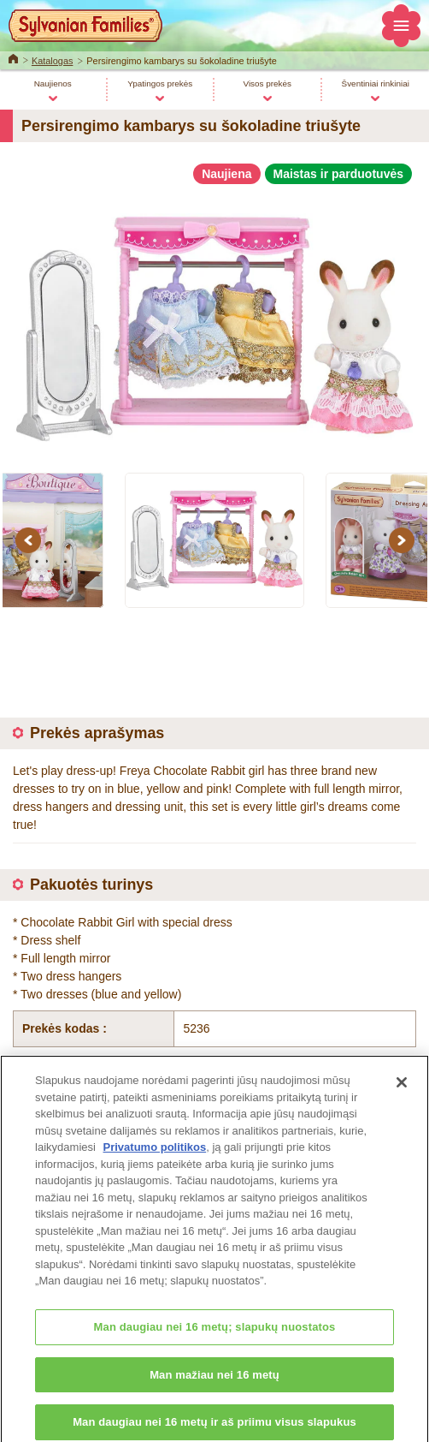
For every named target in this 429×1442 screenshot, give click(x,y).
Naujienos (53, 83)
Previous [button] (31, 540)
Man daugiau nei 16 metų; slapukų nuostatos (215, 1336)
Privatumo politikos (155, 1156)
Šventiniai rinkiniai (375, 83)
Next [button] (404, 540)
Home (13, 57)
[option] (214, 321)
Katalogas (52, 61)
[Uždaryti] (401, 1092)
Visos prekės (267, 83)
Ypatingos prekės (159, 83)
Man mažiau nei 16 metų (214, 1384)
